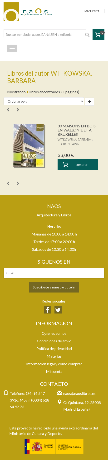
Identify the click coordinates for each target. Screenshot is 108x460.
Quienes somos (54, 333)
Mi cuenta (54, 371)
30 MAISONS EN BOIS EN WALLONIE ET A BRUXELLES (77, 130)
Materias (54, 356)
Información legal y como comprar (54, 363)
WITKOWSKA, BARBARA (74, 139)
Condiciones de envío (54, 341)
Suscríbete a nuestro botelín (54, 287)
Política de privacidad (54, 348)
